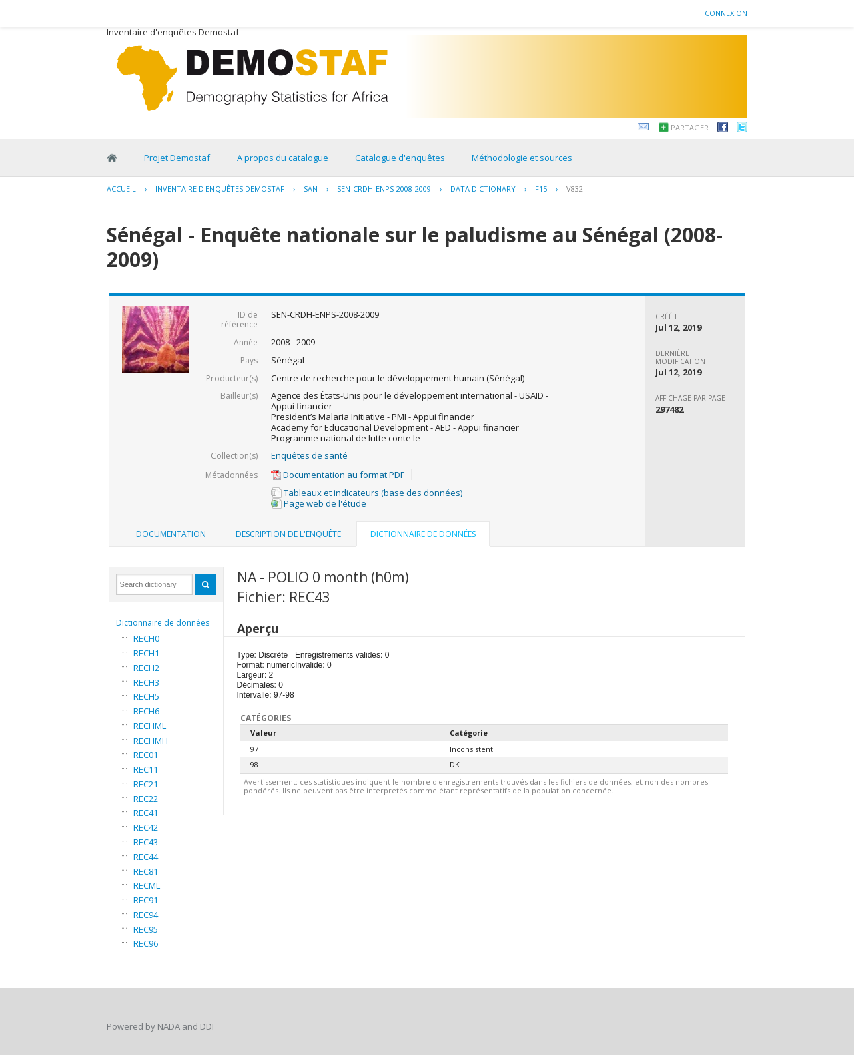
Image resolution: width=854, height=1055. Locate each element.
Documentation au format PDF (337, 475)
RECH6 (146, 711)
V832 (574, 189)
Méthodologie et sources (522, 158)
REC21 (145, 784)
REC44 (145, 856)
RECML (146, 885)
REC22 (145, 798)
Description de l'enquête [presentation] (288, 534)
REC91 (145, 900)
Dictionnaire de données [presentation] (423, 534)
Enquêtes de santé (309, 455)
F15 (541, 189)
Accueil (121, 189)
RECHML (149, 725)
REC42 (145, 827)
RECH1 (146, 653)
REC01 (145, 754)
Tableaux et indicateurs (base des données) (366, 493)
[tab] (171, 534)
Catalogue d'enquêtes (400, 158)
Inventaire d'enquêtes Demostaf (219, 189)
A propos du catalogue (282, 158)
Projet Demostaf (177, 158)
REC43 (145, 842)
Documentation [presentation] (171, 534)
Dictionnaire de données (162, 622)
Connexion (726, 13)
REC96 (145, 943)
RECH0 (146, 638)
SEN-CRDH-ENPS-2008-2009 (384, 189)
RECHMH (150, 740)
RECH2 (146, 667)
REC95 (145, 929)
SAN (311, 189)
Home (112, 157)
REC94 (145, 914)
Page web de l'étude (318, 503)
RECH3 (146, 682)
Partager (690, 127)
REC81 (145, 871)
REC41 (145, 812)
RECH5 (146, 696)
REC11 (145, 769)
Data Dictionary (483, 189)
